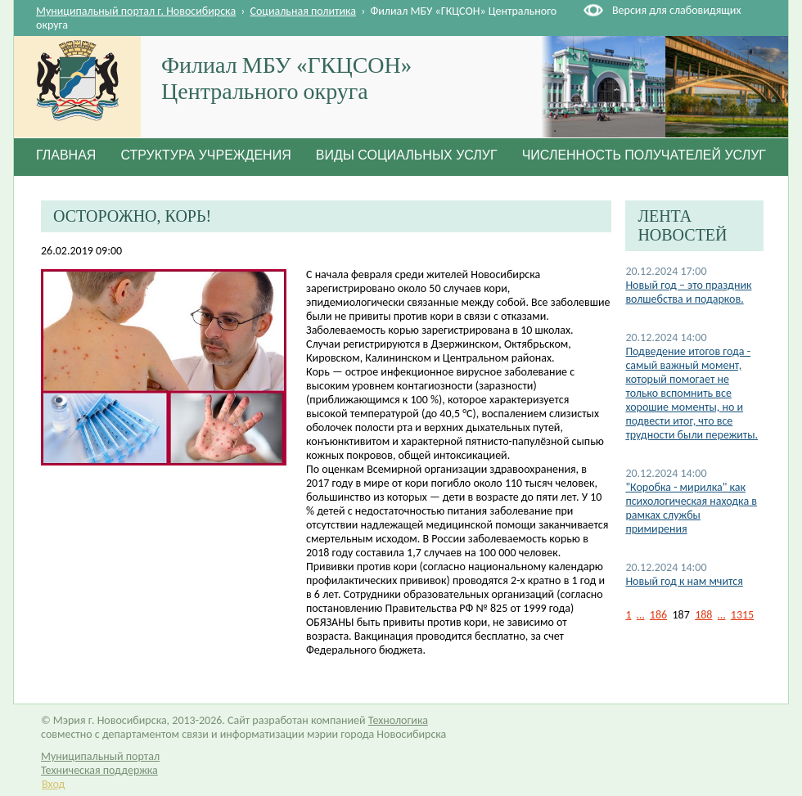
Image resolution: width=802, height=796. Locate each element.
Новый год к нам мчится (683, 581)
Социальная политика (303, 11)
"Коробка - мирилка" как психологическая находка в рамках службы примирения (691, 508)
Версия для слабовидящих (676, 10)
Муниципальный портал (100, 756)
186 (658, 615)
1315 (742, 615)
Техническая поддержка (99, 770)
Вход (53, 784)
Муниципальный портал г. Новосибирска (136, 11)
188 (703, 615)
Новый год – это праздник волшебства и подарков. (688, 292)
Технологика (398, 720)
